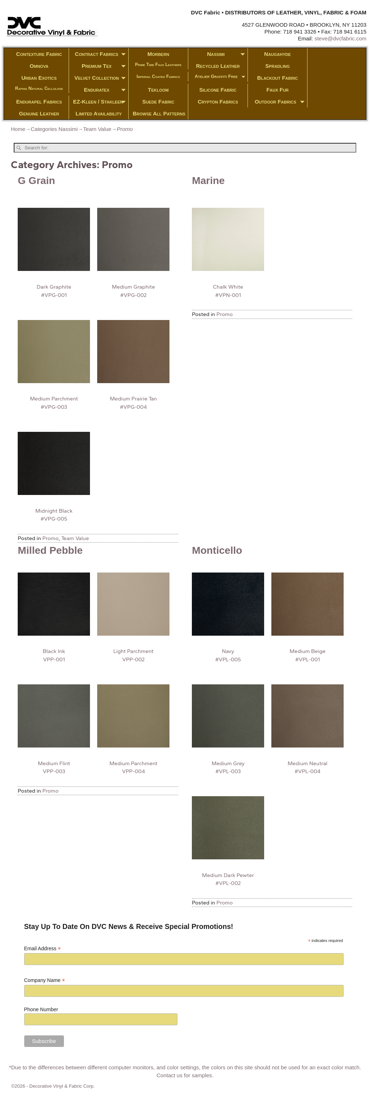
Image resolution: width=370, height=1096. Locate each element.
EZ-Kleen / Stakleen (100, 102)
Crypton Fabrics (218, 101)
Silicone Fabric (218, 90)
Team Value (97, 129)
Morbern (158, 54)
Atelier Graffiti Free (221, 77)
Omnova (39, 66)
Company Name (44, 980)
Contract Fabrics (101, 54)
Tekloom (158, 90)
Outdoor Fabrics (281, 102)
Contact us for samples (184, 1075)
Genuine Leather (39, 113)
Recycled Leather (218, 66)
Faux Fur (277, 90)
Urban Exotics (39, 78)
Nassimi (227, 54)
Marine (208, 180)
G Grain (36, 180)
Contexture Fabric (39, 54)
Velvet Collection (101, 78)
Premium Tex (105, 66)
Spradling (277, 66)
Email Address (42, 948)
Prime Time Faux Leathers (158, 64)
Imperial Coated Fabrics (158, 76)
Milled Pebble (50, 550)
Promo (50, 538)
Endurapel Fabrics (39, 101)
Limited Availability (99, 113)
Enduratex (106, 90)
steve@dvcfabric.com (340, 38)
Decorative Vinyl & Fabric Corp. (62, 1086)
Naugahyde (277, 54)
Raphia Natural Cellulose (39, 88)
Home (18, 129)
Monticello (217, 550)
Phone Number (41, 1009)
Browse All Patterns (159, 113)
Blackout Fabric (277, 78)
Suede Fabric (158, 101)
